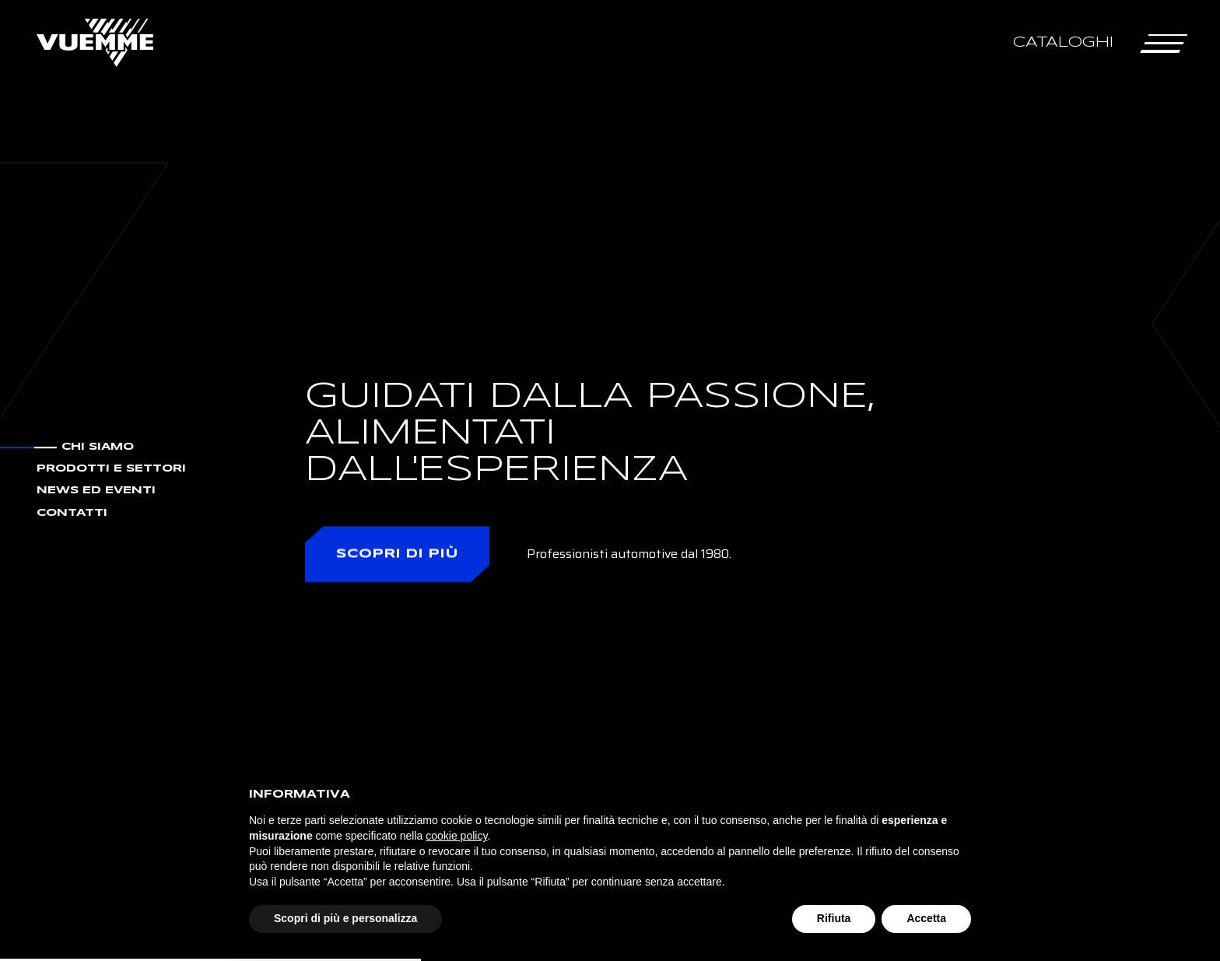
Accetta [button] (926, 918)
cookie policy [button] (456, 835)
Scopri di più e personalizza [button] (345, 918)
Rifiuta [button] (834, 918)
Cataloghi (1063, 42)
